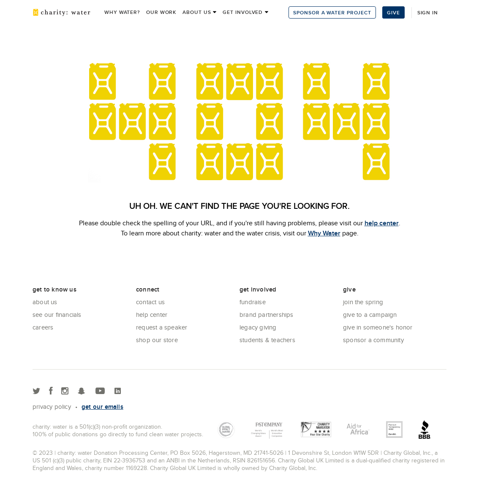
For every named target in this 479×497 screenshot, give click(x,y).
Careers (43, 327)
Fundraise (253, 301)
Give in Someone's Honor (378, 327)
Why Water (324, 233)
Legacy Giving (258, 327)
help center (382, 223)
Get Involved (243, 12)
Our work (161, 12)
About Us (45, 301)
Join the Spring (363, 301)
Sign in (427, 12)
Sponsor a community (373, 339)
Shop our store (157, 339)
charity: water (62, 12)
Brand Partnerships (267, 314)
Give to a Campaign (370, 314)
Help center (151, 314)
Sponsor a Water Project (332, 12)
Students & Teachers (267, 339)
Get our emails (102, 406)
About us (196, 12)
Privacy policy (52, 406)
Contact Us (150, 301)
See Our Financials (57, 314)
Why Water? (122, 12)
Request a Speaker (161, 327)
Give (393, 12)
